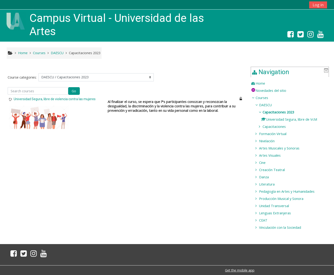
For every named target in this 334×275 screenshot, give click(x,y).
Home (263, 83)
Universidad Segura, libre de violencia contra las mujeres (55, 99)
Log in (318, 4)
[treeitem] (291, 83)
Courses (265, 98)
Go (74, 91)
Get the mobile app (239, 270)
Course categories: (22, 77)
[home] (15, 21)
